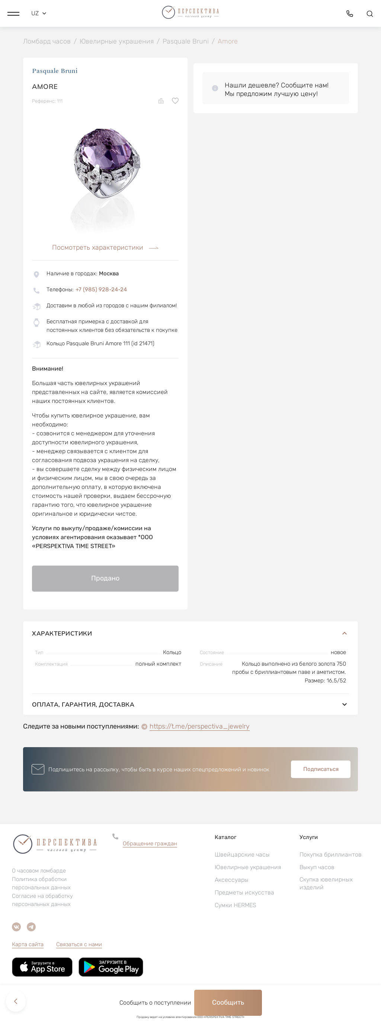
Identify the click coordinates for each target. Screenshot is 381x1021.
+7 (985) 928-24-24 (101, 290)
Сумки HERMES (235, 905)
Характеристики (190, 634)
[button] (13, 13)
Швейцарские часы (242, 855)
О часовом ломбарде (39, 871)
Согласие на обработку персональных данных (42, 900)
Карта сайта (28, 945)
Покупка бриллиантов (331, 855)
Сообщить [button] (228, 1002)
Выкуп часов (317, 867)
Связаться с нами (79, 945)
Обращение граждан (150, 844)
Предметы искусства (244, 893)
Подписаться (321, 769)
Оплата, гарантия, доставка (190, 705)
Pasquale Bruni (55, 71)
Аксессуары (232, 880)
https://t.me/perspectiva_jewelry (200, 727)
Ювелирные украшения (248, 867)
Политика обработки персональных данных (41, 884)
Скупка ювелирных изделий (326, 884)
